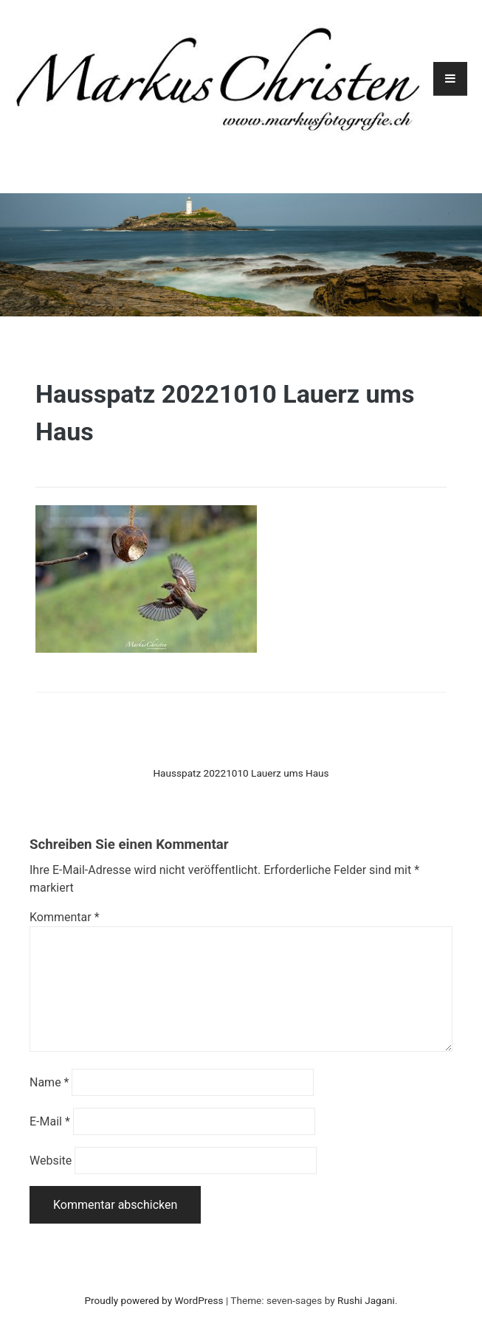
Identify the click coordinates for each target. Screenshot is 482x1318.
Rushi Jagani (366, 1300)
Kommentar (65, 917)
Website (51, 1161)
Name (49, 1082)
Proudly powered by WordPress (154, 1300)
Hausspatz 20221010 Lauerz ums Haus (240, 773)
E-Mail (50, 1121)
